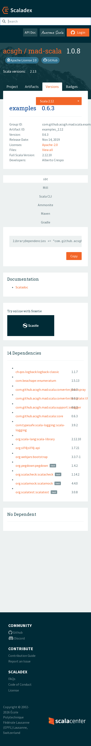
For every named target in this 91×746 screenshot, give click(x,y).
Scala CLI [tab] (45, 196)
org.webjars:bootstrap (32, 457)
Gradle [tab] (45, 222)
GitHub (50, 60)
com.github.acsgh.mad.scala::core (39, 416)
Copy (73, 256)
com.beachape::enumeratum (36, 380)
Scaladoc (22, 287)
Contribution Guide (22, 655)
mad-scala (45, 50)
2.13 (33, 71)
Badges (72, 86)
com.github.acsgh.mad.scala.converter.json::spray (51, 389)
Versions (52, 86)
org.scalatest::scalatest (32, 492)
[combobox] (59, 101)
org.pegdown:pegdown (32, 465)
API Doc (30, 32)
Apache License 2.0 (22, 60)
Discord (16, 638)
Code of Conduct (20, 684)
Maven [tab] (45, 213)
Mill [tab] (45, 187)
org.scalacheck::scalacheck (34, 474)
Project (12, 86)
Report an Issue (19, 661)
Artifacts (32, 86)
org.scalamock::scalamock (34, 483)
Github (15, 632)
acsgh (12, 50)
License (13, 690)
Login (78, 32)
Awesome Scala (52, 32)
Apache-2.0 (50, 145)
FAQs (11, 679)
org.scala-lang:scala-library (35, 439)
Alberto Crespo (53, 160)
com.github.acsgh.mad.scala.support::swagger (48, 407)
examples (22, 108)
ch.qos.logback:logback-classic (37, 372)
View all (47, 150)
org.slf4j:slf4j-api (28, 448)
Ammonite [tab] (45, 205)
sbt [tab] (45, 179)
